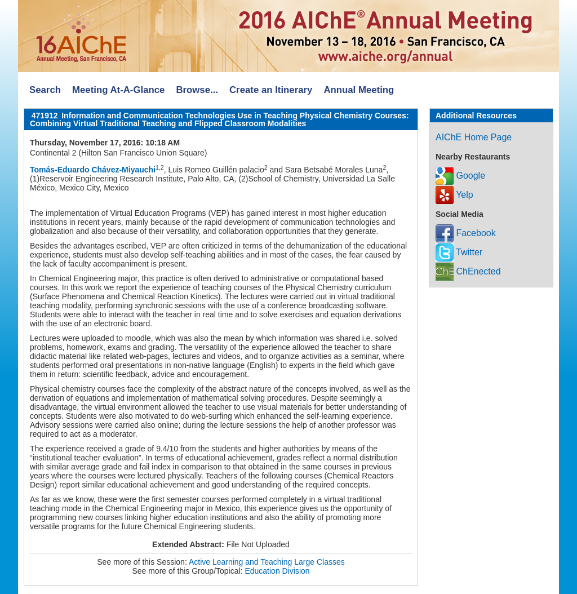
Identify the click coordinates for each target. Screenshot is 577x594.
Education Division (277, 570)
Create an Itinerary (270, 90)
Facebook (466, 233)
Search (45, 90)
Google (460, 175)
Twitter (459, 252)
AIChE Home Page (474, 137)
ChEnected (468, 271)
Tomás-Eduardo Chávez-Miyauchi (93, 169)
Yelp (454, 195)
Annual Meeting (358, 90)
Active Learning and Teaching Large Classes (267, 561)
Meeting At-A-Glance (118, 90)
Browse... (197, 90)
